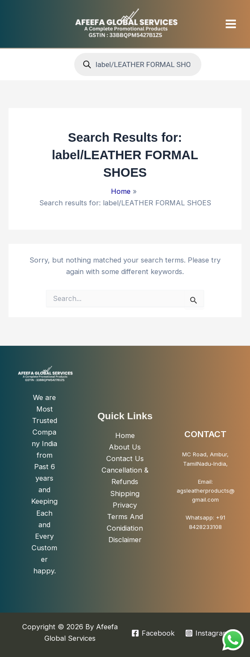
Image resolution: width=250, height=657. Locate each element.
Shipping (125, 493)
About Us (125, 447)
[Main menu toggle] (230, 24)
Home (125, 435)
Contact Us (125, 458)
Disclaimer (125, 539)
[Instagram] (207, 633)
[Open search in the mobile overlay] (138, 64)
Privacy (125, 505)
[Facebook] (152, 633)
